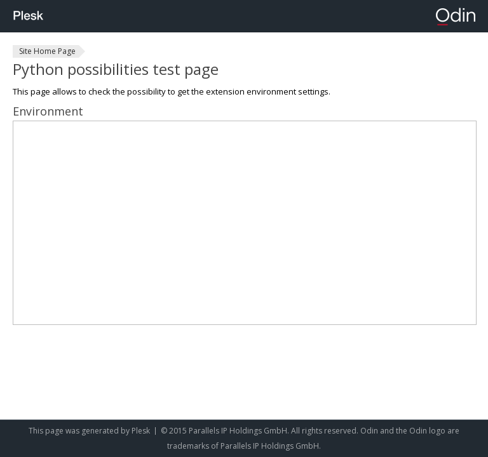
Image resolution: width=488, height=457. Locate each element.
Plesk (141, 430)
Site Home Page (47, 51)
